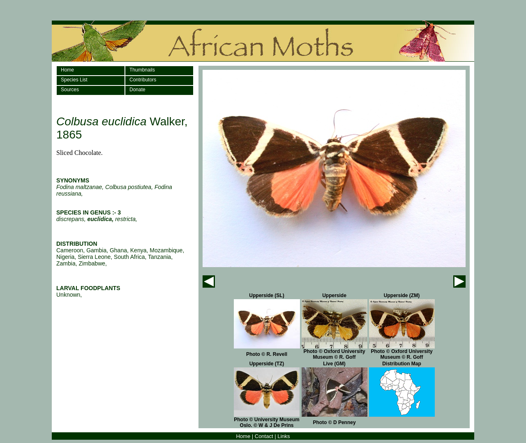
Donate (137, 89)
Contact (264, 436)
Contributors (142, 80)
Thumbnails (142, 70)
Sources (70, 89)
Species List (74, 80)
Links (283, 436)
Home (67, 70)
